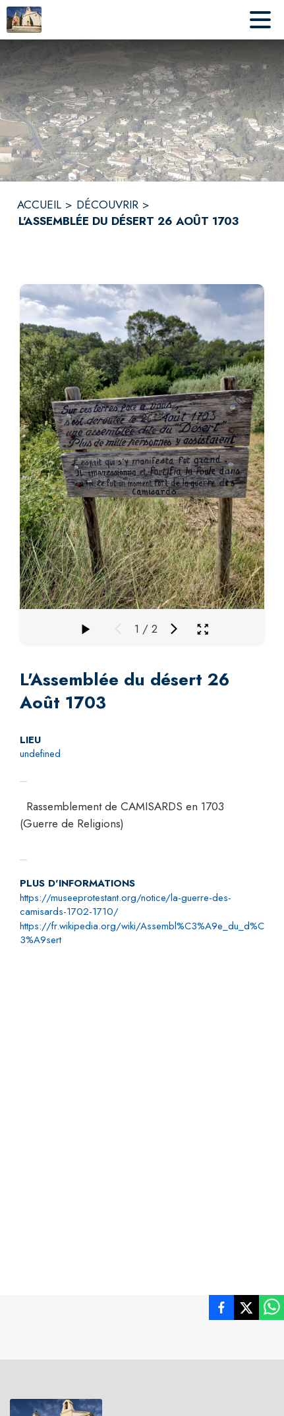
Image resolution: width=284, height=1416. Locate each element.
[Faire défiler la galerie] (85, 629)
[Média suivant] (174, 629)
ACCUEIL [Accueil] (39, 204)
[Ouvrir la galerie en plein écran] (202, 629)
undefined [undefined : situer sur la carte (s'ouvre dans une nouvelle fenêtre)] (40, 753)
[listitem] (221, 1310)
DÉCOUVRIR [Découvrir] (107, 204)
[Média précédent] (118, 629)
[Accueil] (24, 20)
